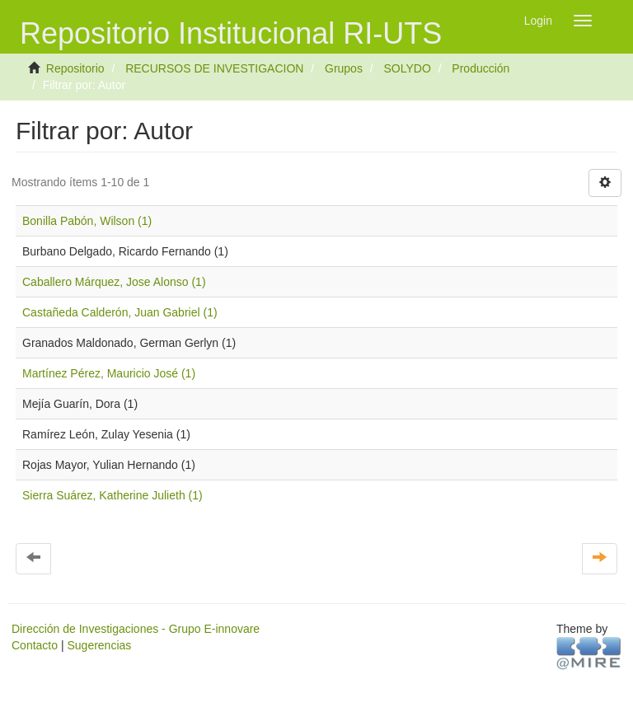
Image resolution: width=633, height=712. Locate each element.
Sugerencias (99, 645)
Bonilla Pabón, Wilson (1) (87, 220)
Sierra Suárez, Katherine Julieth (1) (112, 495)
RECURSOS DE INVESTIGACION (214, 68)
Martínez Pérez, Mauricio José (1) (108, 373)
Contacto (35, 645)
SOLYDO (406, 68)
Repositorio (75, 68)
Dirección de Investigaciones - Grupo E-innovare (136, 628)
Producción (480, 68)
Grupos (344, 68)
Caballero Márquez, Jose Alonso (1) (114, 281)
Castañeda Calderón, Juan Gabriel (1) (120, 312)
